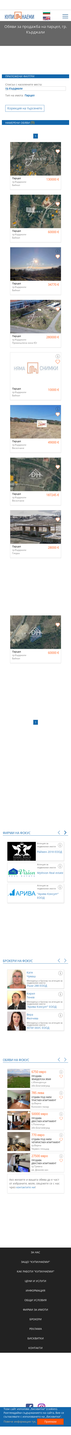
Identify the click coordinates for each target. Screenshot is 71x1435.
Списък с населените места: (23, 84)
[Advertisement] (35, 5)
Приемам (50, 1421)
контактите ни (25, 1187)
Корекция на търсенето (24, 108)
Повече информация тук (20, 1421)
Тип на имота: (14, 95)
